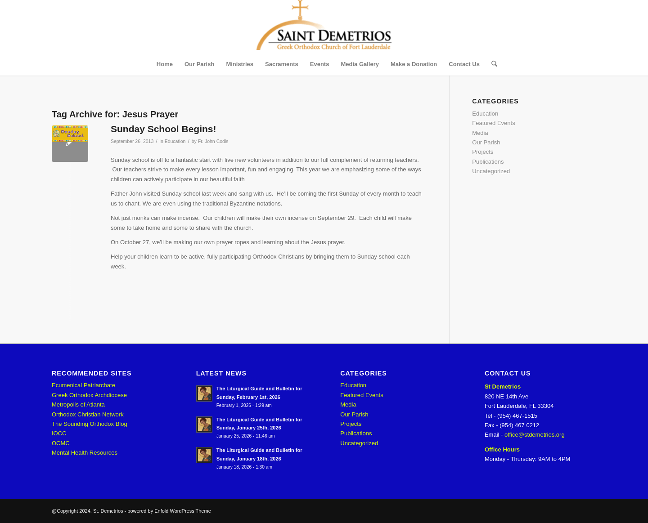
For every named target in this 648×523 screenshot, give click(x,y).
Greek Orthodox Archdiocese (89, 395)
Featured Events (493, 123)
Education (175, 141)
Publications (488, 161)
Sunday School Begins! (163, 129)
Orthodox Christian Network (88, 414)
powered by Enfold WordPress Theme (169, 511)
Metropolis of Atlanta (78, 404)
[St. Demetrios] (324, 26)
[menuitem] (165, 64)
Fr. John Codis (213, 141)
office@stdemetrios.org (534, 434)
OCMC (61, 443)
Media (480, 133)
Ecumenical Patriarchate (83, 385)
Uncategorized (491, 171)
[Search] (491, 64)
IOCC (59, 433)
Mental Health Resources (84, 452)
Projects (482, 151)
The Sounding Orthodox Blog (89, 423)
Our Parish (486, 142)
